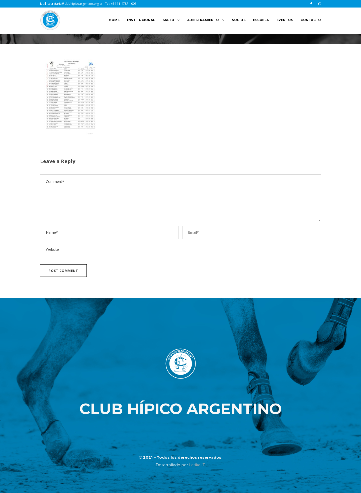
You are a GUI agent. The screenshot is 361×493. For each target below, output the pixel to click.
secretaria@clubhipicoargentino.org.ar (75, 4)
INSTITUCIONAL (141, 20)
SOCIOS (238, 20)
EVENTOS (285, 20)
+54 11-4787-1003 (123, 4)
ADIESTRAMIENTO (203, 20)
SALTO (168, 20)
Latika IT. (197, 464)
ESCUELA (261, 20)
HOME (114, 20)
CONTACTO (311, 20)
